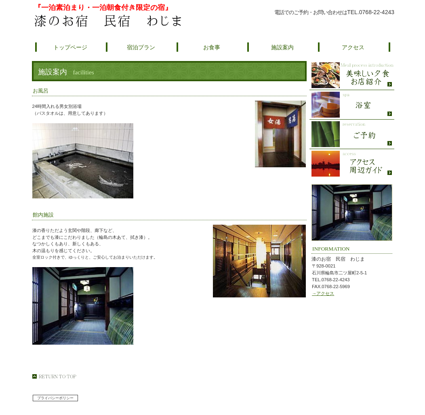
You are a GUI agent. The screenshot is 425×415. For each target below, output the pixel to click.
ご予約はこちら (329, 22)
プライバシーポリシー (55, 398)
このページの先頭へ (54, 376)
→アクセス (323, 293)
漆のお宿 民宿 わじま (128, 21)
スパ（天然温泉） (351, 105)
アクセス (351, 163)
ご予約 (351, 134)
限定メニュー (351, 75)
